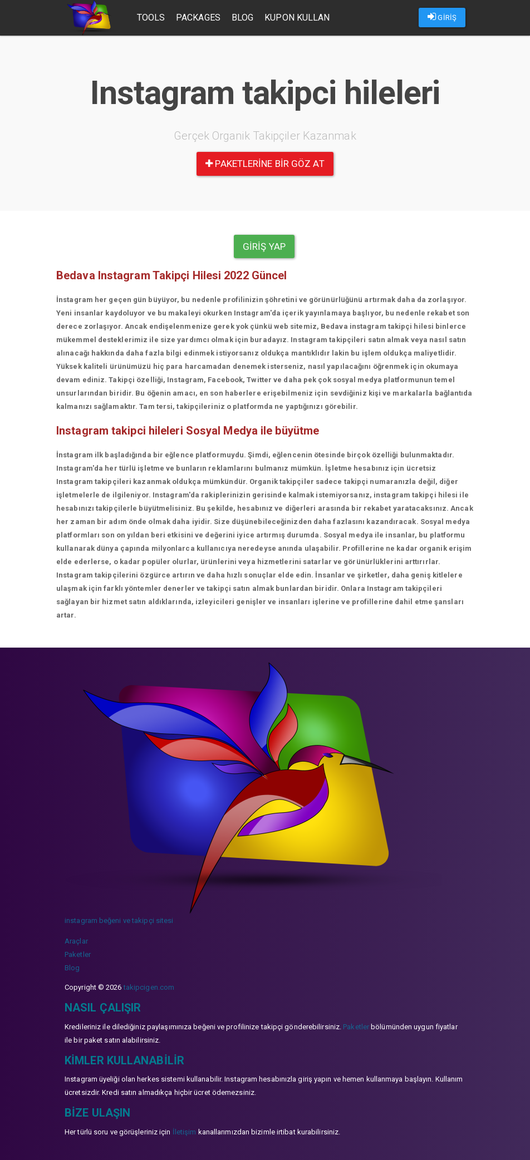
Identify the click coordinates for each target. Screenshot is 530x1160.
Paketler (78, 954)
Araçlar (76, 941)
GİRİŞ (442, 17)
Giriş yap (264, 246)
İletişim (185, 1132)
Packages (198, 17)
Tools (151, 17)
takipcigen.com (149, 987)
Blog (242, 17)
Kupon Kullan (297, 17)
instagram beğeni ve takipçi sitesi (119, 920)
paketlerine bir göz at (264, 163)
